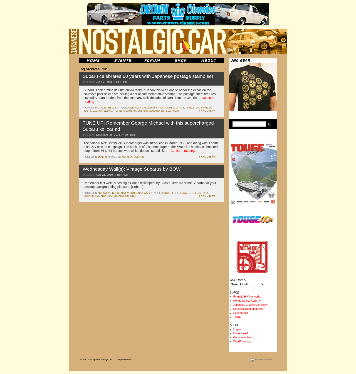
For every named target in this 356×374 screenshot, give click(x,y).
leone (108, 110)
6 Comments (207, 157)
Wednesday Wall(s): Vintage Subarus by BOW (131, 169)
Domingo (171, 107)
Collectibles (107, 107)
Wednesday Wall (138, 193)
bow (166, 193)
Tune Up (103, 156)
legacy (97, 110)
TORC (237, 317)
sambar (131, 110)
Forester (192, 107)
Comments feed (243, 337)
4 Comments (207, 196)
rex (121, 110)
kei (124, 156)
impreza (206, 107)
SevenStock (240, 313)
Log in (237, 329)
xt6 (132, 195)
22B (131, 107)
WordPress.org (242, 341)
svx (168, 110)
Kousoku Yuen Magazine (248, 308)
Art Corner (106, 193)
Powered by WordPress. (263, 360)
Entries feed (240, 333)
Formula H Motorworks (247, 296)
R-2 (116, 110)
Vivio (175, 110)
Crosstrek (156, 107)
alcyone (141, 107)
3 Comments (207, 111)
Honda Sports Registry (247, 300)
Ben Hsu (121, 82)
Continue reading (185, 151)
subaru (143, 110)
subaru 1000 (103, 195)
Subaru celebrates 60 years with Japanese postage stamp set (148, 76)
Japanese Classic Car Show (250, 304)
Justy (87, 110)
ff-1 (181, 107)
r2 (200, 193)
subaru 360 (156, 110)
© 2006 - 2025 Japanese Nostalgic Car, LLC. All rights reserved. (106, 360)
